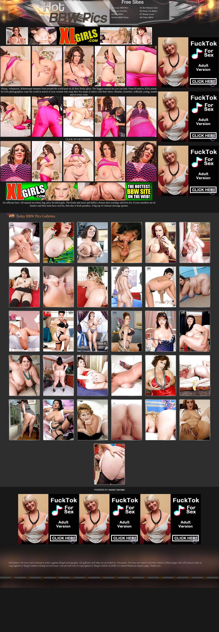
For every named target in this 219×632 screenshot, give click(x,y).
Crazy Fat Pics (120, 11)
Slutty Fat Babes (150, 11)
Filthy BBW (148, 17)
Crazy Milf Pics (121, 7)
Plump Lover (148, 14)
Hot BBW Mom (121, 17)
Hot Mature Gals (150, 7)
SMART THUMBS (116, 490)
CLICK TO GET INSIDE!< (79, 139)
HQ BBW (118, 14)
